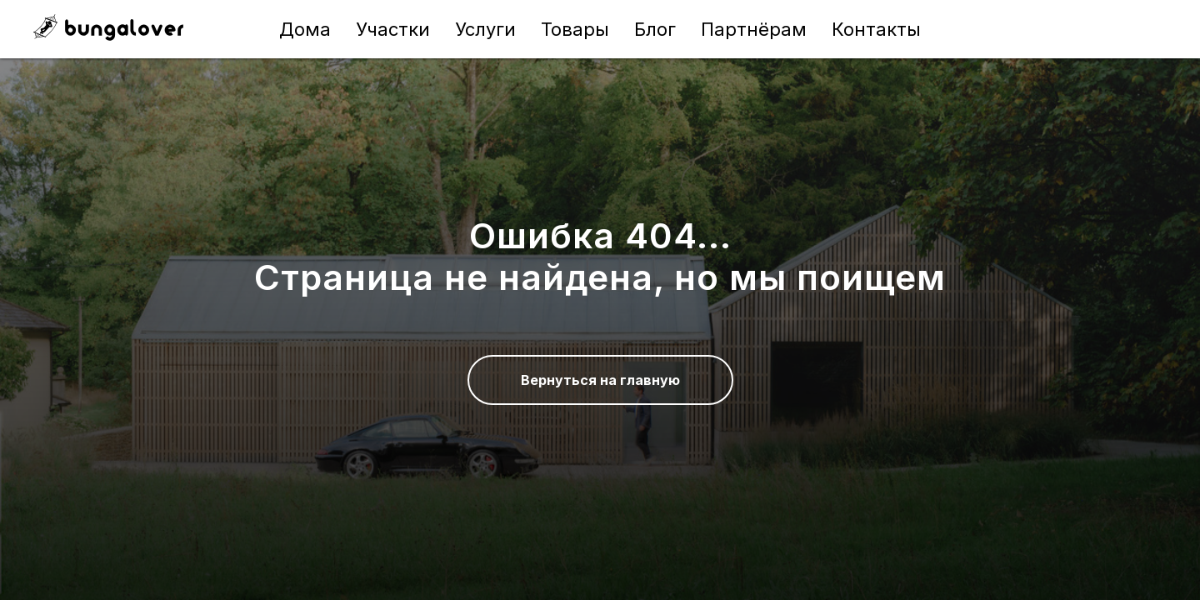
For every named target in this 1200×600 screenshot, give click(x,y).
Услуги (485, 29)
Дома (305, 29)
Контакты (876, 29)
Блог (655, 29)
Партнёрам (754, 29)
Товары (575, 29)
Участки (393, 29)
